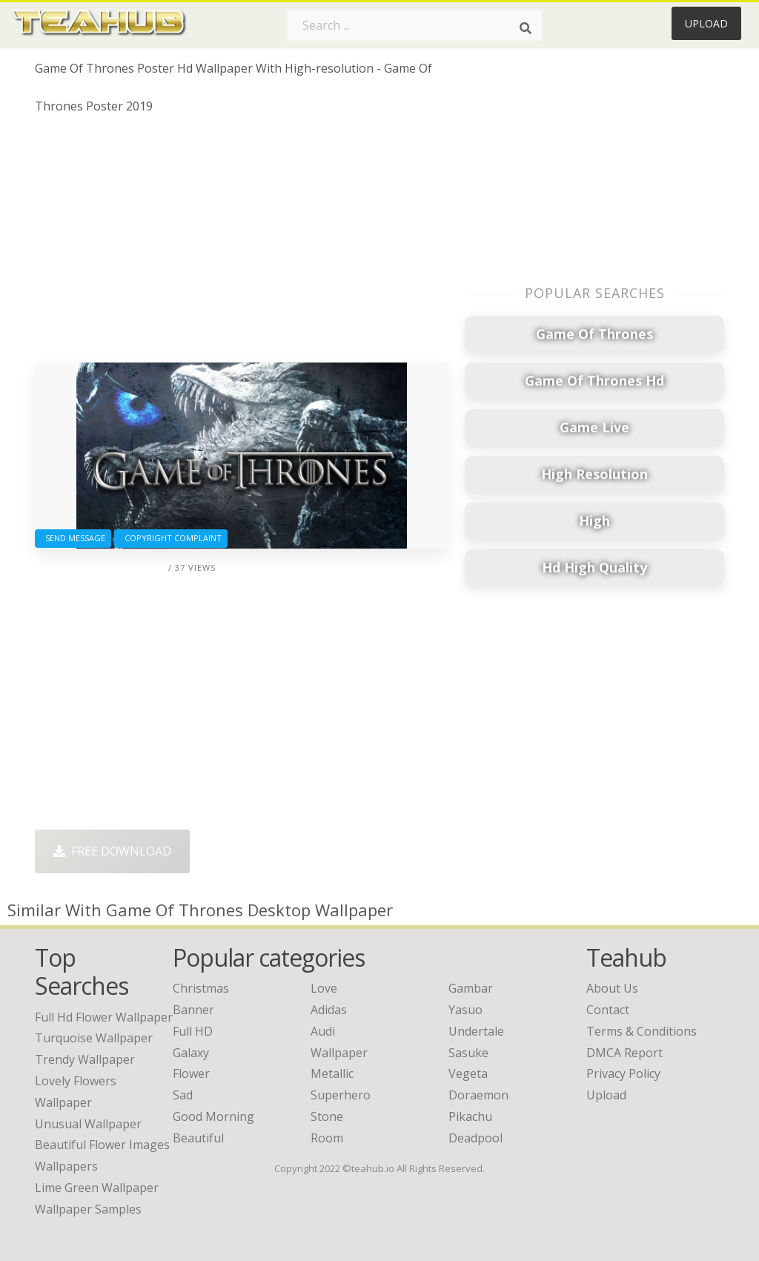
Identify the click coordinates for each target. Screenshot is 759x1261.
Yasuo (465, 1010)
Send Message (73, 537)
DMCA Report (624, 1053)
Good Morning (213, 1116)
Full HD (193, 1031)
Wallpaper (339, 1053)
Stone (327, 1116)
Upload (706, 23)
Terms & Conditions (641, 1031)
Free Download (112, 851)
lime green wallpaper (97, 1187)
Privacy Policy (623, 1073)
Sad (183, 1095)
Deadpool (475, 1138)
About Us (612, 988)
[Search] (525, 28)
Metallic (332, 1073)
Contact (607, 1010)
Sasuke (468, 1053)
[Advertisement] (241, 244)
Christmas (201, 988)
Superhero (341, 1095)
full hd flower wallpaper (104, 1017)
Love (324, 988)
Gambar (470, 988)
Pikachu (470, 1116)
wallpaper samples (88, 1209)
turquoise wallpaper (94, 1038)
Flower (191, 1073)
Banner (193, 1010)
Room (327, 1138)
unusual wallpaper (88, 1124)
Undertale (476, 1031)
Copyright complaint (171, 537)
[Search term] (414, 25)
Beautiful (198, 1138)
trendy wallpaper (85, 1059)
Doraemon (478, 1095)
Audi (323, 1031)
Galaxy (191, 1053)
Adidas (329, 1010)
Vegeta (468, 1073)
